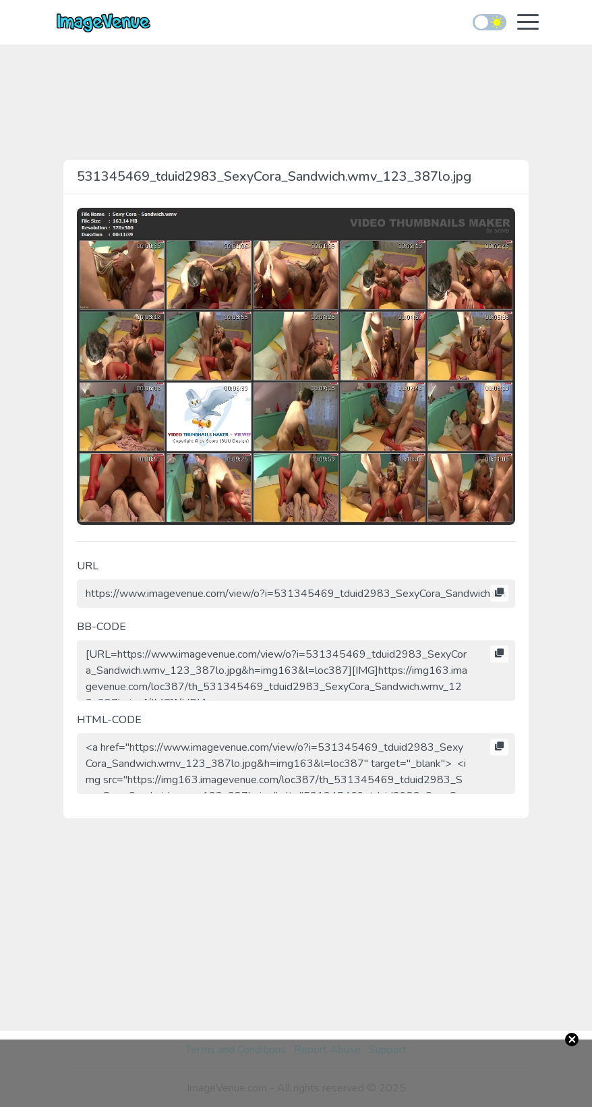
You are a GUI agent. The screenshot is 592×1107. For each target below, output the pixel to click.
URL (87, 566)
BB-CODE (101, 626)
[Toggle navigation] (528, 23)
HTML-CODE (109, 719)
